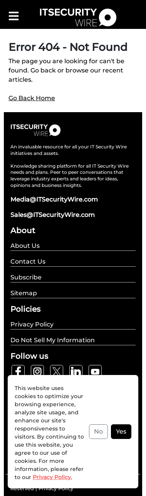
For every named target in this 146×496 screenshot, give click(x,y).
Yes (121, 431)
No (98, 431)
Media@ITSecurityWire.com (54, 199)
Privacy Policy (56, 488)
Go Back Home (31, 98)
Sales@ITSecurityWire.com (52, 215)
